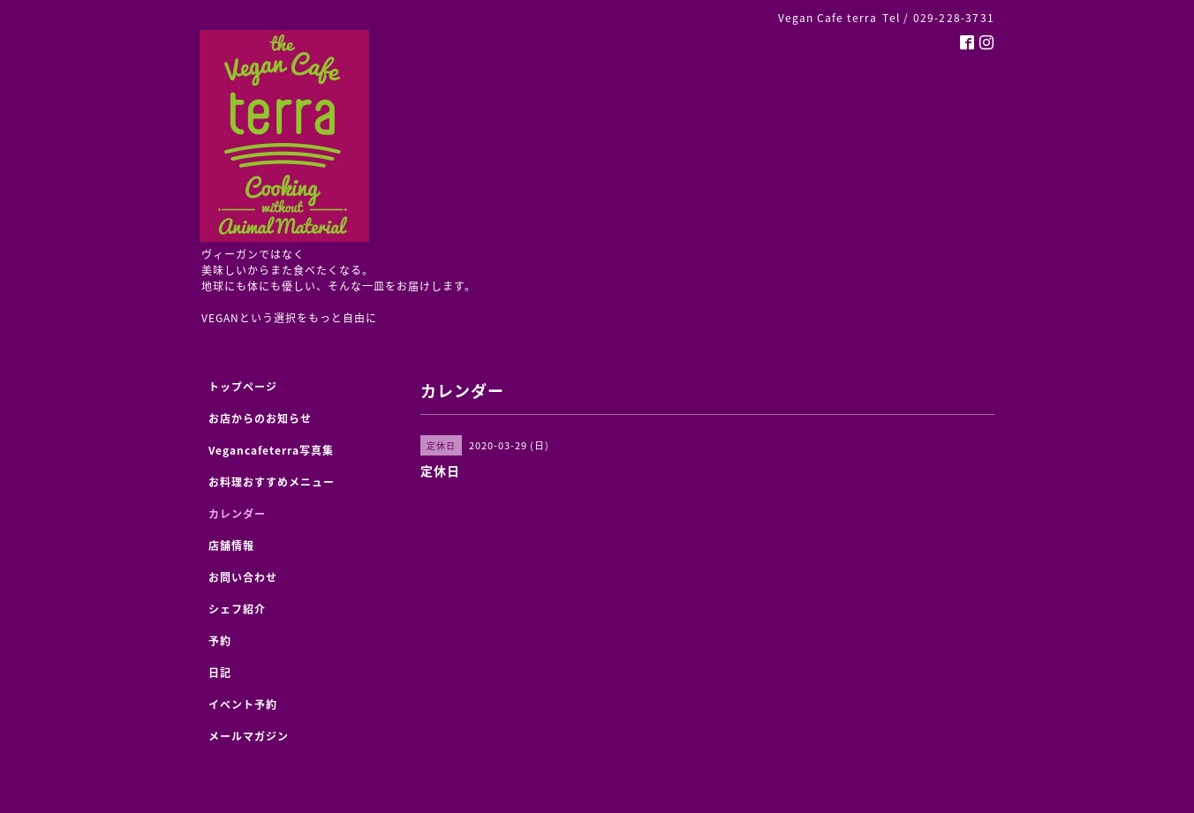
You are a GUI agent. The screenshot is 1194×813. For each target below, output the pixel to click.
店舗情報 (231, 545)
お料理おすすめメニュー (271, 482)
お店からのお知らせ (260, 418)
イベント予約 (242, 704)
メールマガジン (248, 736)
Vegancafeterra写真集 (271, 450)
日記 (219, 673)
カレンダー (237, 514)
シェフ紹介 (237, 609)
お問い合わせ (242, 577)
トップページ (242, 387)
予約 (219, 641)
